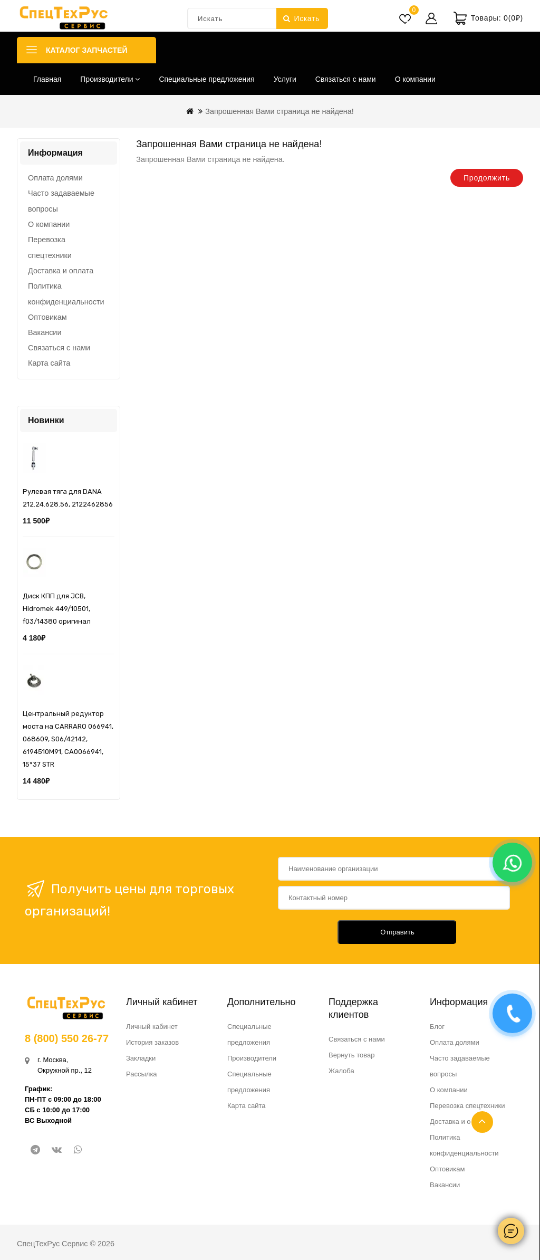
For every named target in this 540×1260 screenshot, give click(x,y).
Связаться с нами (345, 79)
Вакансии (44, 332)
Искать (301, 18)
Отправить (397, 932)
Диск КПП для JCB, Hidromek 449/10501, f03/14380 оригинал (57, 608)
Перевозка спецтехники (50, 247)
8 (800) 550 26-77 (67, 1038)
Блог (437, 1026)
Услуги (285, 79)
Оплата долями (55, 178)
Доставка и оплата (60, 270)
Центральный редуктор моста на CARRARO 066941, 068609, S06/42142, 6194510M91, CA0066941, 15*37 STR (68, 739)
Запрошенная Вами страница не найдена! (279, 111)
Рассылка (141, 1074)
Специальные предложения (206, 79)
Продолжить (487, 178)
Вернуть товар (351, 1055)
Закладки (141, 1058)
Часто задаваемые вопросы (61, 201)
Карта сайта (49, 363)
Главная (47, 79)
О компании (415, 79)
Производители (110, 79)
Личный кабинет (152, 1026)
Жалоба (341, 1071)
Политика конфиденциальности (66, 294)
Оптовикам (47, 317)
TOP (482, 1122)
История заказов (152, 1042)
